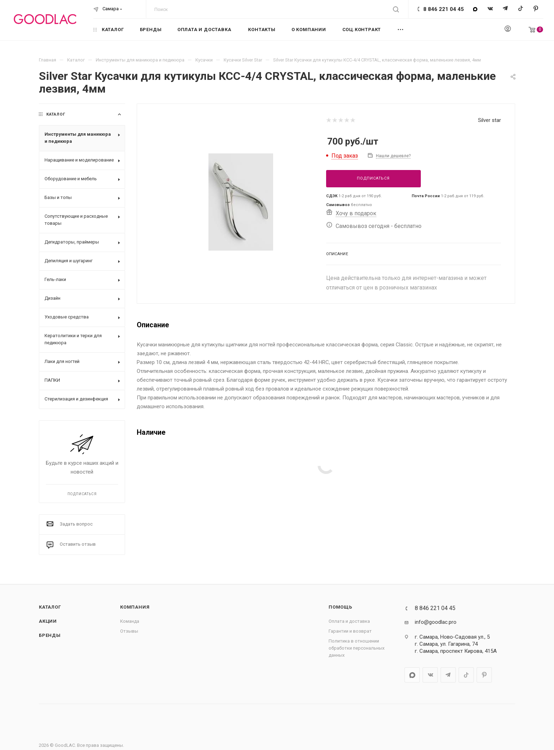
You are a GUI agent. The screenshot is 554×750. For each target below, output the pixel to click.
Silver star (489, 120)
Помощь (340, 607)
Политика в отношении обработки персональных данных (356, 648)
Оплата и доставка (349, 621)
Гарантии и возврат (350, 631)
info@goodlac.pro (435, 622)
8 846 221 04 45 (443, 9)
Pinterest (535, 9)
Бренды (50, 635)
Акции (48, 621)
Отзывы (129, 631)
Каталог (50, 607)
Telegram (505, 9)
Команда (129, 621)
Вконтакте (490, 9)
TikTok (520, 9)
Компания (134, 607)
